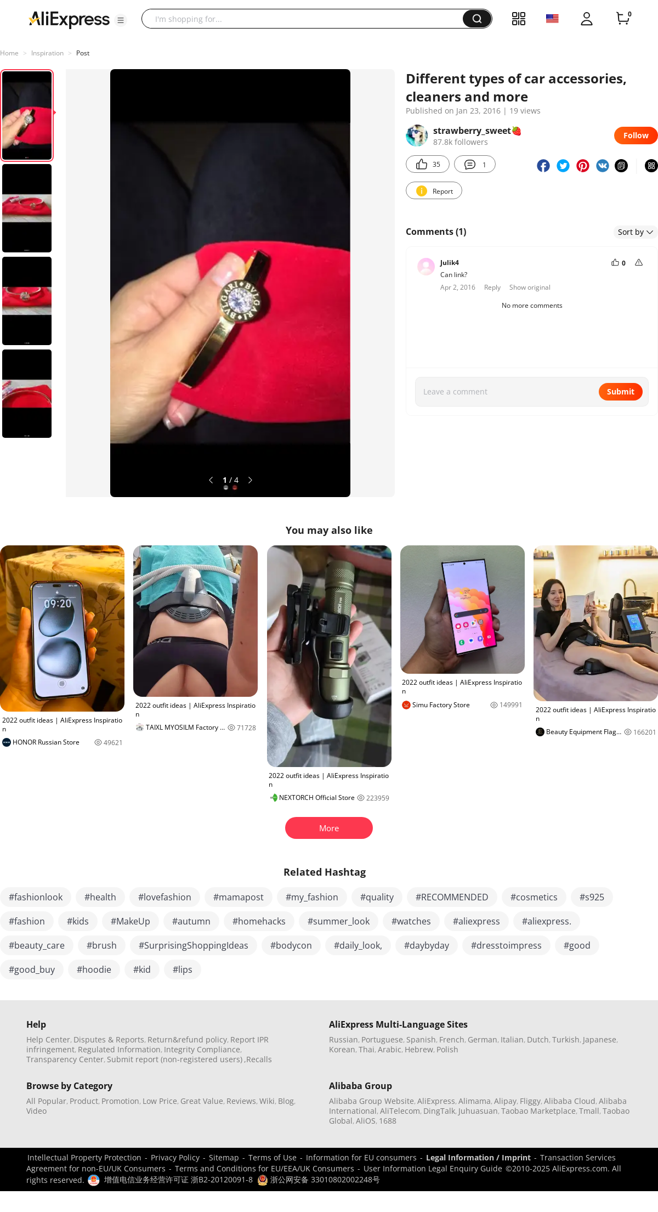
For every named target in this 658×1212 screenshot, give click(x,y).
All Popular (46, 1101)
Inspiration (47, 53)
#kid (142, 969)
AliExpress (436, 1101)
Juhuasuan (478, 1111)
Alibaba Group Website (371, 1101)
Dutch (538, 1039)
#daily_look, (358, 945)
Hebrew (419, 1049)
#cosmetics (534, 897)
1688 (387, 1120)
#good (577, 945)
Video (36, 1111)
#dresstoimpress (506, 945)
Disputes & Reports (108, 1039)
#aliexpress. (546, 921)
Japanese (599, 1039)
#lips (182, 969)
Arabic (389, 1049)
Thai (367, 1049)
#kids (78, 921)
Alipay (505, 1101)
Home (9, 53)
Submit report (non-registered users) (174, 1059)
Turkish (566, 1039)
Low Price (160, 1101)
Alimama (474, 1101)
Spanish (421, 1039)
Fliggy (530, 1101)
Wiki (267, 1101)
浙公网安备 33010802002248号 (318, 1179)
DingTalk (439, 1111)
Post (82, 53)
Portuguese (382, 1039)
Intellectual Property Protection (84, 1157)
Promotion (120, 1101)
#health (100, 897)
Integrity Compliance (202, 1049)
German (482, 1039)
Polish (447, 1049)
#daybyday (426, 945)
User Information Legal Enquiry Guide (433, 1168)
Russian (343, 1039)
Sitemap (224, 1157)
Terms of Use (272, 1157)
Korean (342, 1049)
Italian (512, 1039)
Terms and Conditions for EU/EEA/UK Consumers (264, 1168)
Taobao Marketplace (538, 1111)
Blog (286, 1101)
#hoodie (94, 969)
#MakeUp (130, 921)
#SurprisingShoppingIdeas (193, 945)
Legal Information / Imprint (478, 1157)
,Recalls (258, 1059)
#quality (377, 897)
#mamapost (238, 897)
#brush (102, 945)
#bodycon (291, 945)
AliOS (366, 1120)
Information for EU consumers (361, 1157)
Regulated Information (119, 1049)
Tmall (589, 1111)
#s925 (592, 897)
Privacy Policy (175, 1157)
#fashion (27, 921)
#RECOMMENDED (452, 897)
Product (84, 1101)
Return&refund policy (187, 1039)
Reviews (241, 1101)
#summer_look (339, 921)
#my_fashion (312, 897)
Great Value (201, 1101)
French (451, 1039)
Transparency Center (65, 1059)
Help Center (48, 1039)
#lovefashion (164, 897)
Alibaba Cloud (569, 1101)
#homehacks (259, 921)
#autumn (191, 921)
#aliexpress (476, 921)
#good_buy (32, 969)
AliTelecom (400, 1111)
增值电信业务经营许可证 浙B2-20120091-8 (178, 1179)
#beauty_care (37, 945)
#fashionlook (36, 897)
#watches (411, 921)
